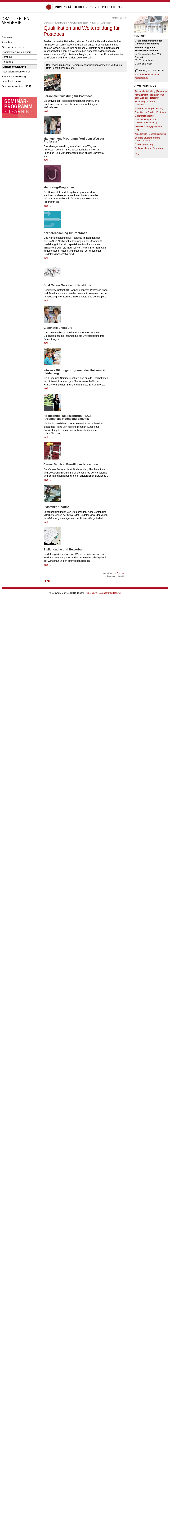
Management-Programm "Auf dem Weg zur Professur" (149, 96)
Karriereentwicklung (14, 66)
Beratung (7, 57)
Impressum (91, 593)
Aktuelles (7, 42)
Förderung (7, 61)
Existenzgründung (144, 144)
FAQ (137, 153)
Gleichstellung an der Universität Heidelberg (146, 121)
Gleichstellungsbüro (145, 115)
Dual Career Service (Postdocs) (150, 112)
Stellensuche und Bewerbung (149, 148)
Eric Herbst (122, 573)
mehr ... (48, 111)
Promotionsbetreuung (14, 76)
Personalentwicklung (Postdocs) (151, 91)
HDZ (137, 130)
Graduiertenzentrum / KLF (16, 86)
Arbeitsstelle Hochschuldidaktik (150, 134)
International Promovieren (16, 71)
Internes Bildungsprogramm (148, 126)
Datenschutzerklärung (109, 593)
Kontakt (115, 18)
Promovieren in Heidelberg (17, 52)
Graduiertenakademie (14, 47)
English (123, 18)
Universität (48, 23)
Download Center (11, 81)
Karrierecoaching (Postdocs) (149, 108)
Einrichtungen (61, 23)
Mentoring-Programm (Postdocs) (145, 103)
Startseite (7, 37)
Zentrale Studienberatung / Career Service (148, 139)
